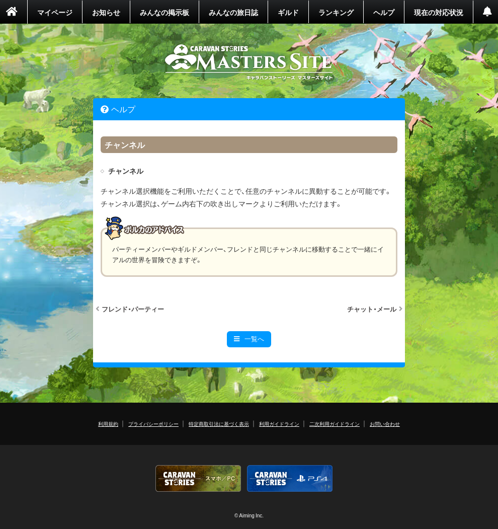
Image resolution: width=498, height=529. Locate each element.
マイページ (54, 12)
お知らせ (106, 12)
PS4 (290, 478)
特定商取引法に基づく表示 (219, 423)
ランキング (336, 12)
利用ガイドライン (279, 423)
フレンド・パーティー (133, 309)
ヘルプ (383, 12)
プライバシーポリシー (153, 423)
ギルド (288, 12)
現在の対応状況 (438, 12)
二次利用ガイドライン (334, 423)
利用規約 (108, 423)
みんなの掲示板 (164, 12)
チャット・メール (371, 309)
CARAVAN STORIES (249, 62)
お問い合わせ (385, 423)
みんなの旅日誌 (233, 12)
